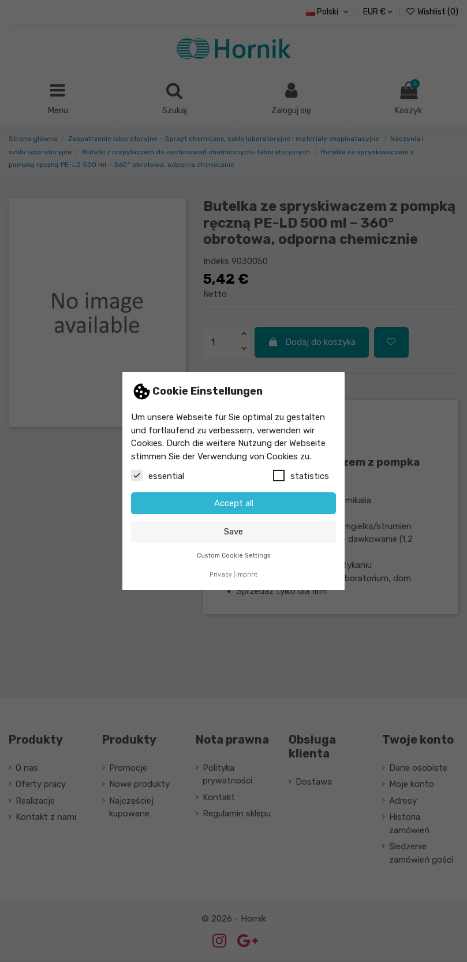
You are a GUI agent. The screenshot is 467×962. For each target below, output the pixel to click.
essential (157, 475)
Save (233, 531)
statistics (301, 475)
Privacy (221, 574)
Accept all (233, 503)
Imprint (246, 574)
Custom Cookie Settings (234, 555)
